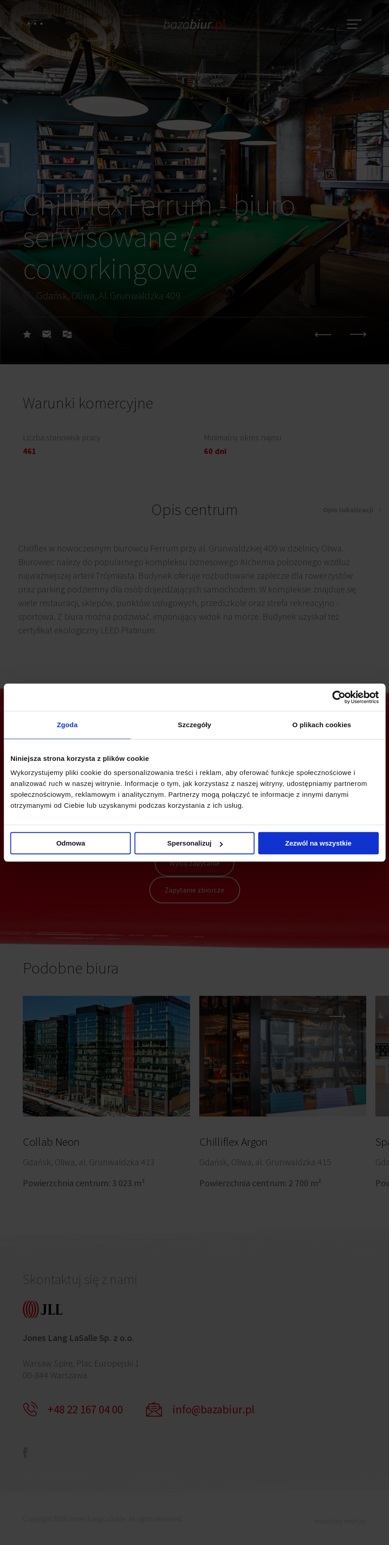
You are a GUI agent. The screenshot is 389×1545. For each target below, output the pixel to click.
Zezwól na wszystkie (318, 843)
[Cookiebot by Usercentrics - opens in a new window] (339, 697)
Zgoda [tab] (67, 725)
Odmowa (70, 843)
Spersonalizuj (194, 843)
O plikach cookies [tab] (322, 725)
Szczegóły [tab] (194, 725)
